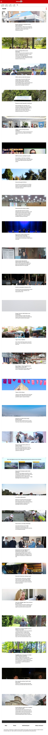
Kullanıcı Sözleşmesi (39, 725)
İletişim (14, 725)
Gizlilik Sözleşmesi (25, 725)
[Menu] (1, 1)
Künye (6, 725)
